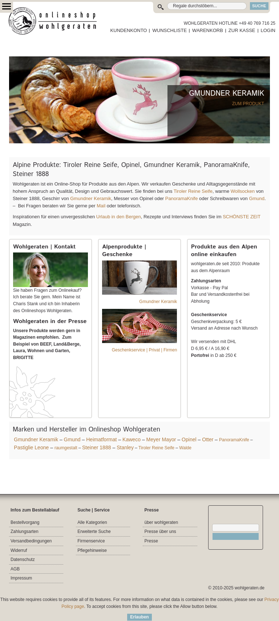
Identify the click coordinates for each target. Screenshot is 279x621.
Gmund (256, 198)
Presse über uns (160, 531)
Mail (100, 205)
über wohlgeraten (161, 522)
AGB (15, 569)
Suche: (162, 6)
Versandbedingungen (31, 541)
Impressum (21, 578)
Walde (185, 447)
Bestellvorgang (25, 522)
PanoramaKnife (181, 198)
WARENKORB (207, 30)
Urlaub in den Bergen (118, 216)
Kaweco (131, 439)
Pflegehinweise (92, 550)
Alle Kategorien (92, 522)
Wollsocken (243, 191)
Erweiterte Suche (93, 531)
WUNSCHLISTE (169, 30)
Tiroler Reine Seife (193, 191)
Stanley (125, 447)
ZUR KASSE (242, 30)
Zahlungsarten (25, 531)
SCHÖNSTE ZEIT (241, 216)
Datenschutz (23, 559)
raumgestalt (65, 447)
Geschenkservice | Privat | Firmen (144, 350)
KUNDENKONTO (128, 30)
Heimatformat (101, 439)
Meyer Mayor (161, 439)
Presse (151, 541)
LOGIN (268, 30)
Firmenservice (91, 541)
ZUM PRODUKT (248, 103)
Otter (207, 439)
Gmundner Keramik (90, 198)
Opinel (189, 439)
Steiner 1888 (96, 447)
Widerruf (19, 550)
